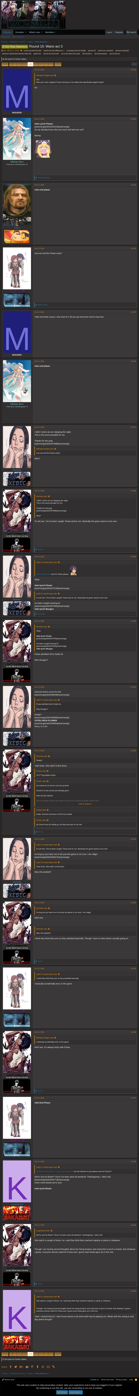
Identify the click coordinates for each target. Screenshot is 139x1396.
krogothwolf (17, 1204)
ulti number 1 (87, 54)
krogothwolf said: (43, 1231)
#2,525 (133, 312)
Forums (7, 32)
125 (19, 64)
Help (131, 1380)
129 (41, 64)
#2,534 (133, 903)
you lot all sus (115, 54)
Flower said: (41, 771)
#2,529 (133, 557)
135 (50, 64)
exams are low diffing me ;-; (54, 51)
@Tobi (39, 574)
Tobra (17, 227)
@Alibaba (40, 1171)
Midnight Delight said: (45, 75)
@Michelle (46, 574)
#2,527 (133, 427)
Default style (8, 1380)
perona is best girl (122, 51)
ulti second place (101, 54)
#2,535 (133, 969)
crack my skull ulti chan (32, 51)
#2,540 (133, 1291)
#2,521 (133, 70)
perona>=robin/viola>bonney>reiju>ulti (16, 54)
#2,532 (133, 751)
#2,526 (133, 361)
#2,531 (133, 687)
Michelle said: (41, 496)
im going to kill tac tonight (76, 51)
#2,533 (133, 839)
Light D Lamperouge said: (46, 562)
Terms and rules (107, 1380)
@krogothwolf (67, 1171)
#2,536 (133, 1032)
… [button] (15, 64)
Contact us (94, 1380)
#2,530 (133, 621)
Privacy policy (121, 1380)
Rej (4, 50)
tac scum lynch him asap (70, 54)
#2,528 (133, 491)
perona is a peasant (105, 51)
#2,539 (133, 1225)
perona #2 (92, 51)
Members (49, 32)
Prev (5, 64)
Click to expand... (85, 804)
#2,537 (133, 1098)
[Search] (131, 32)
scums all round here (51, 54)
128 (35, 64)
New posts (5, 37)
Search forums (18, 37)
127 (30, 64)
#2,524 (133, 249)
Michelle (17, 470)
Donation (19, 32)
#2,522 (133, 119)
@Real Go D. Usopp (53, 1171)
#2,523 (133, 185)
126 (25, 64)
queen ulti (37, 54)
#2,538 (133, 1162)
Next (57, 64)
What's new (34, 32)
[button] (25, 32)
